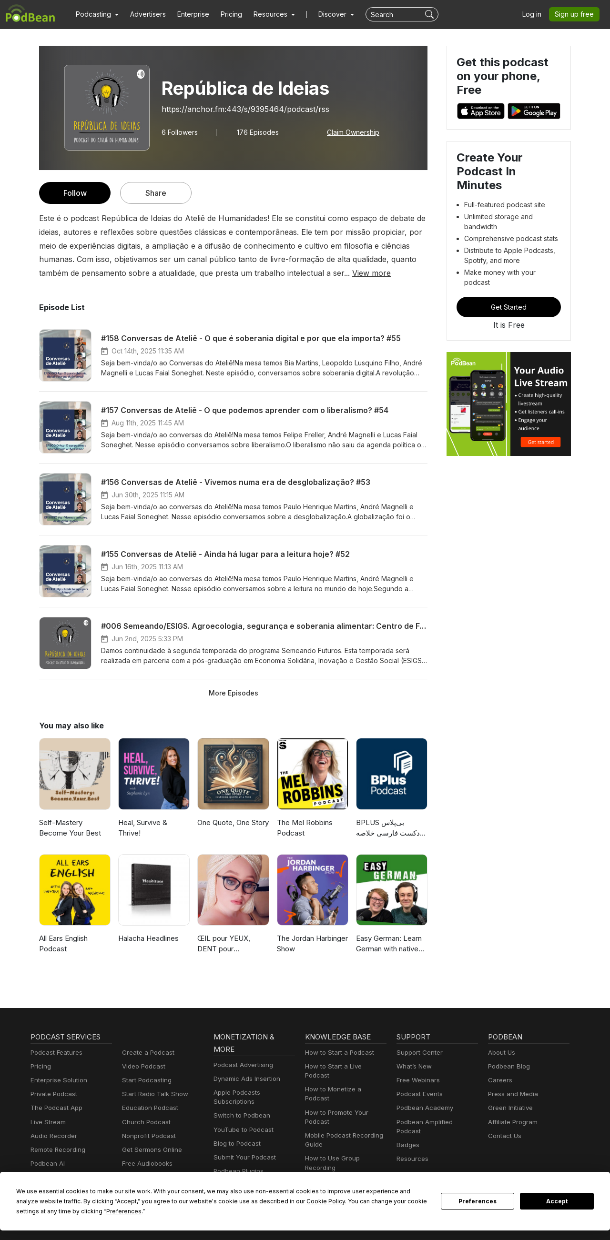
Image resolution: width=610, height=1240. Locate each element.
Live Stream (47, 1122)
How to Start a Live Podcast (344, 1066)
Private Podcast (52, 1094)
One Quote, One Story (232, 822)
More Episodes (233, 692)
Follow (75, 193)
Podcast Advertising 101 (339, 1163)
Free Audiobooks (145, 1163)
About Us (501, 1052)
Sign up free (576, 14)
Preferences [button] (33, 1211)
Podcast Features (55, 1052)
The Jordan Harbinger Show (311, 943)
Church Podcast (144, 1122)
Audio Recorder (52, 1135)
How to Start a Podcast (337, 1052)
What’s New (413, 1066)
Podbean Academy (422, 1107)
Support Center (417, 1052)
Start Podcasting (145, 1080)
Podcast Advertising (241, 1065)
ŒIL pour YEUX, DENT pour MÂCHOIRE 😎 (223, 944)
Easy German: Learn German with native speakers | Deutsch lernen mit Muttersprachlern (389, 944)
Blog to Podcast (235, 1143)
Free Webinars (416, 1080)
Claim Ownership (348, 132)
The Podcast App (54, 1107)
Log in (535, 14)
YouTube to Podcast (242, 1129)
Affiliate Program (511, 1122)
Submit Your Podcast (243, 1157)
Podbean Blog (508, 1066)
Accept (557, 1201)
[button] (96, 14)
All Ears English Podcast (64, 943)
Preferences (477, 1201)
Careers (499, 1080)
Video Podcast (142, 1066)
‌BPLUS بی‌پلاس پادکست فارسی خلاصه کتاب (390, 828)
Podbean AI (46, 1163)
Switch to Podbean (240, 1115)
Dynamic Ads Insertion (245, 1078)
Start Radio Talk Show (153, 1094)
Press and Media (511, 1094)
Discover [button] (323, 14)
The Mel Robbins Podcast (304, 827)
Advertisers (144, 14)
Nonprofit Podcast (147, 1135)
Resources (411, 1149)
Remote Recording (56, 1149)
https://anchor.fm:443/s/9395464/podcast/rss (237, 109)
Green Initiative (509, 1107)
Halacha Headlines (148, 938)
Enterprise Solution (56, 1080)
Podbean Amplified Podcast (434, 1122)
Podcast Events (418, 1094)
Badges (407, 1135)
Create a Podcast (146, 1052)
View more (266, 273)
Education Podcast (148, 1107)
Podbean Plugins (237, 1171)
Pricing (224, 14)
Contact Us (503, 1135)
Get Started (509, 283)
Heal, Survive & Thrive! (142, 827)
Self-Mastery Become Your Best (73, 827)
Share (156, 193)
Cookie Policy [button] (233, 1201)
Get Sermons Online (150, 1149)
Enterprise (188, 14)
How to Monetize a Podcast (343, 1080)
